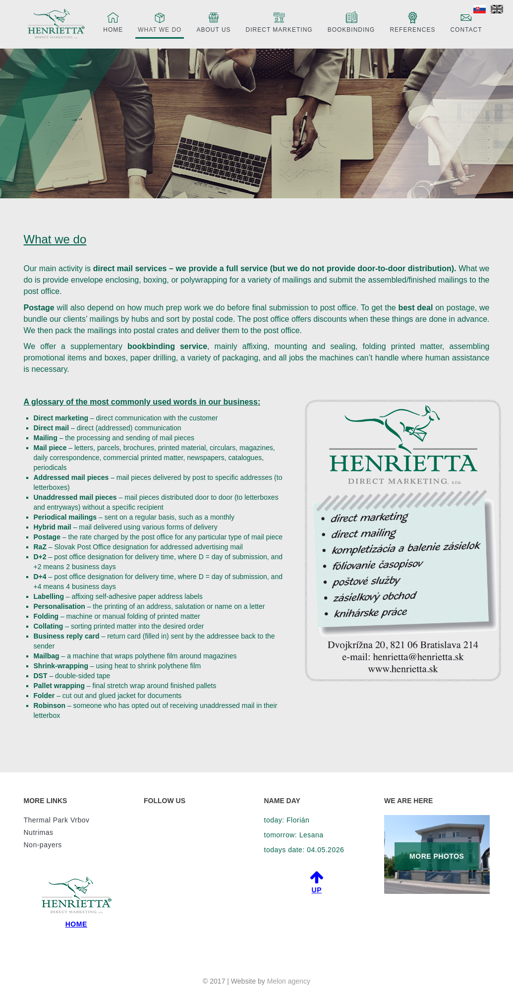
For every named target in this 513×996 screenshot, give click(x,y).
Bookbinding (351, 21)
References (412, 21)
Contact (466, 21)
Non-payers (43, 845)
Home (113, 21)
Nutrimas (39, 832)
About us (213, 21)
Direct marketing (279, 21)
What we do (159, 21)
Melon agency (288, 981)
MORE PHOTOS (436, 856)
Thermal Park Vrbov (57, 820)
